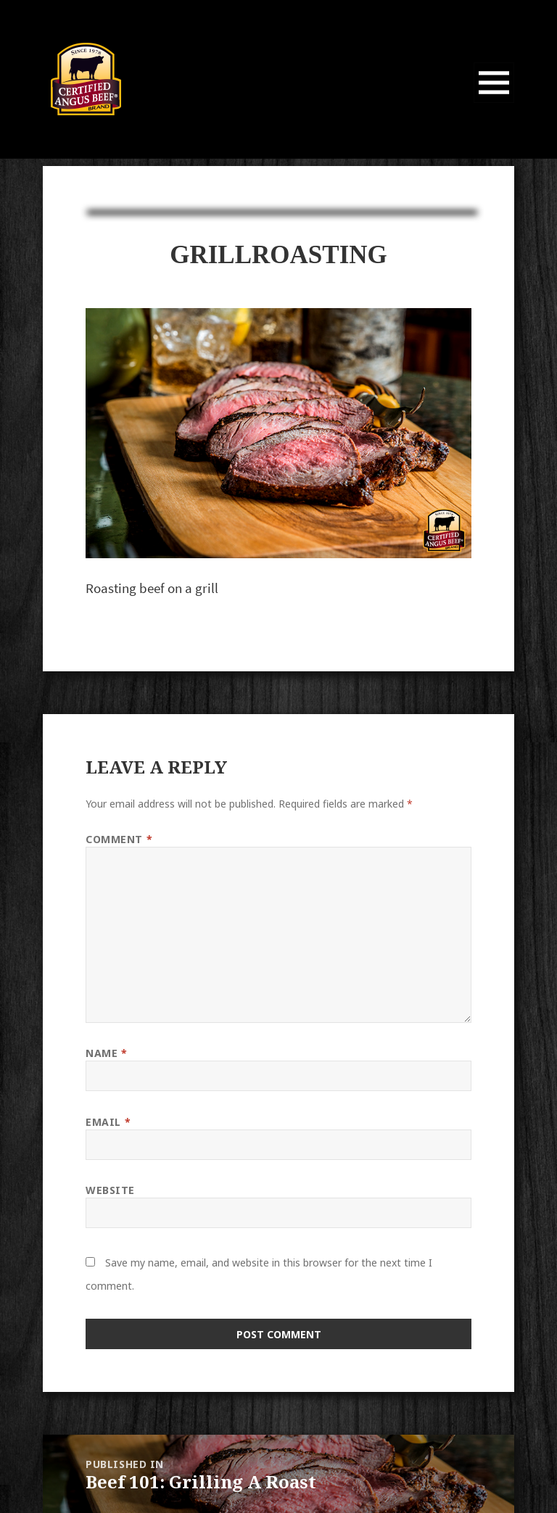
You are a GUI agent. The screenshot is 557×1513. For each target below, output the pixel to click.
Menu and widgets (494, 102)
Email (108, 1122)
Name (106, 1053)
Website (110, 1190)
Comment (119, 839)
